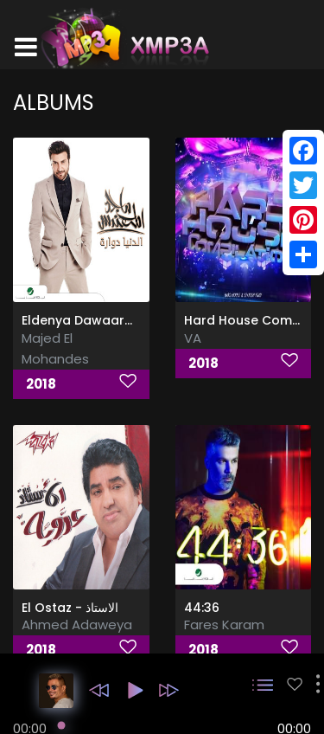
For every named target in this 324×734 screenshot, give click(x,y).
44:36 (201, 607)
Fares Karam (224, 624)
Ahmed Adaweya (77, 624)
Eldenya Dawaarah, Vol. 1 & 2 (112, 320)
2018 (41, 384)
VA (192, 338)
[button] (99, 690)
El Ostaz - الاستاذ (70, 607)
